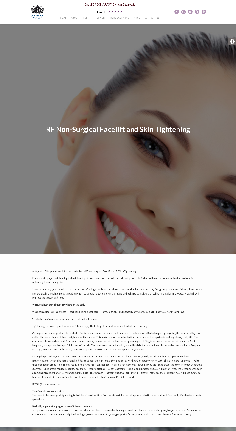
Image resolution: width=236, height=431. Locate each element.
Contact (153, 20)
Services (104, 20)
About (78, 20)
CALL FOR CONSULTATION (113, 6)
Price (140, 20)
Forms (91, 20)
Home (67, 20)
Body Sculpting (123, 20)
